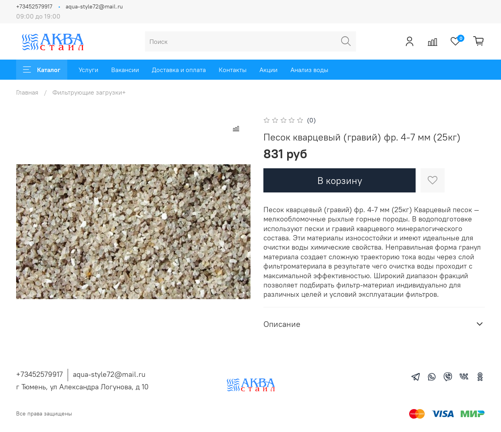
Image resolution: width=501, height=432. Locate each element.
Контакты (232, 70)
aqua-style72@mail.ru (94, 6)
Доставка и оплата (179, 70)
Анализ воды (309, 70)
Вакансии (125, 70)
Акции (268, 70)
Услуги (88, 70)
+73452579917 (34, 6)
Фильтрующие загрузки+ (89, 92)
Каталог (41, 70)
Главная (27, 92)
